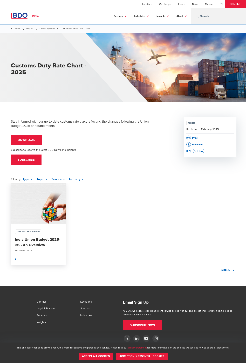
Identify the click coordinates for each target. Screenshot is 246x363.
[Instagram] (156, 338)
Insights (160, 16)
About (179, 16)
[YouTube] (146, 338)
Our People (165, 4)
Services (118, 16)
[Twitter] (127, 338)
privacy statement (137, 347)
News (195, 4)
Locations (147, 4)
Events (181, 4)
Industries (139, 16)
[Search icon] (197, 16)
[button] (235, 4)
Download (27, 140)
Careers (209, 4)
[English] (221, 4)
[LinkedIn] (137, 338)
